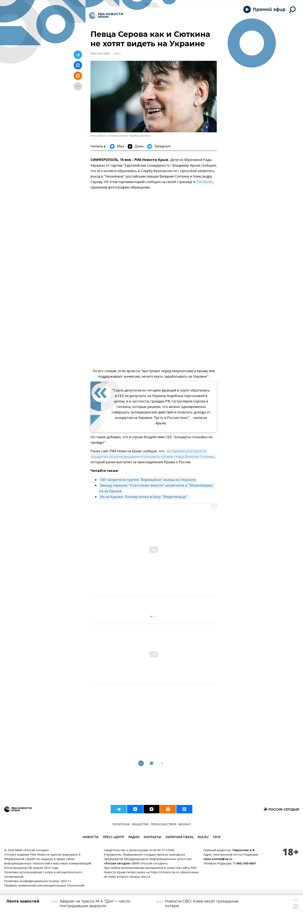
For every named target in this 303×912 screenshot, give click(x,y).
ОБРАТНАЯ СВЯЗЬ (180, 837)
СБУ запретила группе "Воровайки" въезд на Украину (148, 480)
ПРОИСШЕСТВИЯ (163, 824)
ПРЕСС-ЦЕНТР (113, 837)
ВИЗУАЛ (184, 824)
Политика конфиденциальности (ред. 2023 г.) (37, 881)
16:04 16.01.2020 (100, 53)
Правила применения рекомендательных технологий (44, 885)
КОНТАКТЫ (152, 837)
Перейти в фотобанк (140, 135)
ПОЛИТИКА (121, 824)
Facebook (204, 182)
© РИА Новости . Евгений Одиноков (109, 135)
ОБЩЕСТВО (140, 824)
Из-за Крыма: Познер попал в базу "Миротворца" (143, 497)
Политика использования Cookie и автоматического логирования (43, 874)
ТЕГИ (217, 837)
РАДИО (134, 837)
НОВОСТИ (90, 837)
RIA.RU (203, 837)
